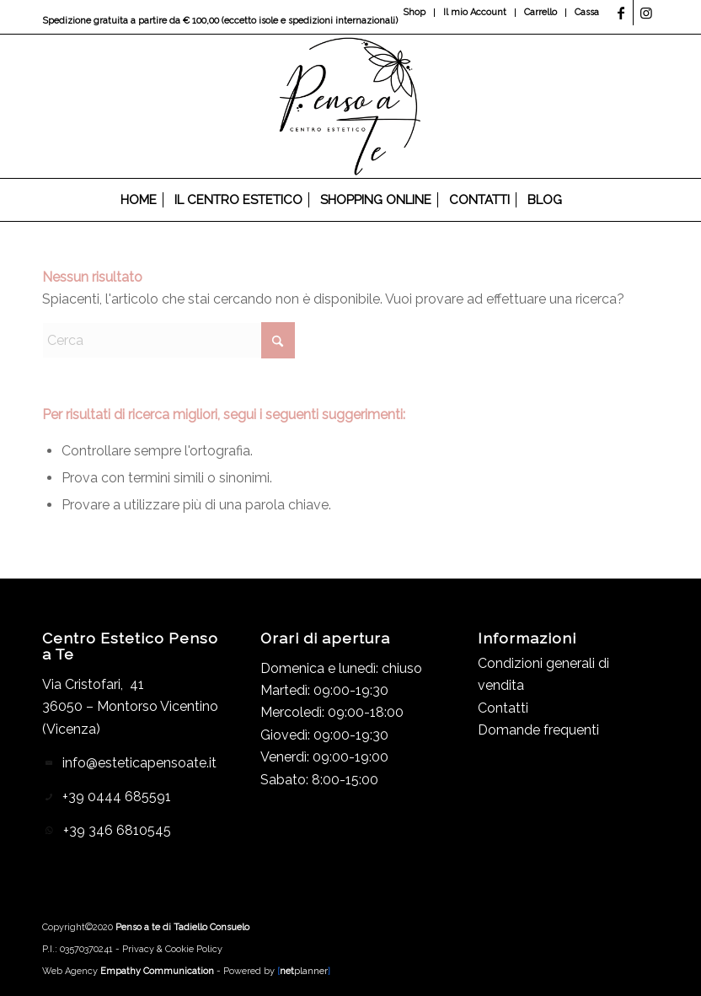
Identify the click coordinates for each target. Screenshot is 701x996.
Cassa (587, 12)
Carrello (540, 12)
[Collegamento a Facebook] (620, 12)
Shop (414, 12)
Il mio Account (474, 12)
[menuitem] (414, 12)
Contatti (503, 708)
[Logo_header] (351, 106)
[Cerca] (579, 200)
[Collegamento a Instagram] (646, 12)
